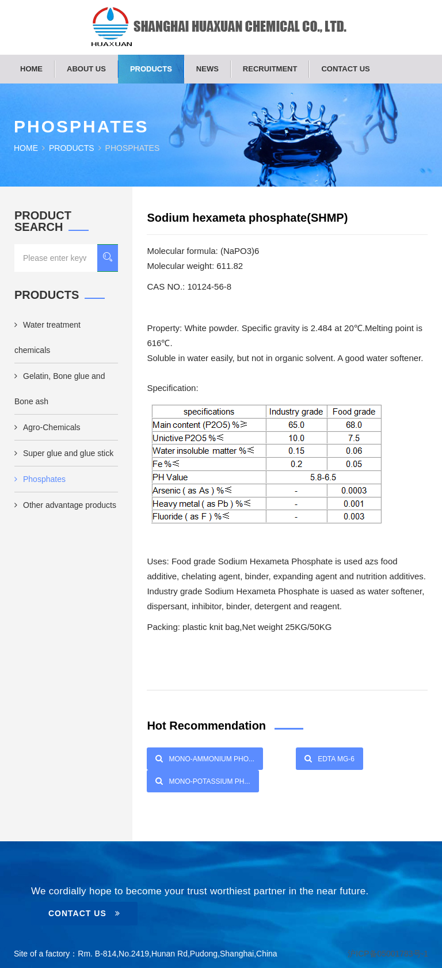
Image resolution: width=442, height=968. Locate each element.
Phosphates (40, 479)
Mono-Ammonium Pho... (204, 758)
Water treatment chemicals (47, 337)
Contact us (345, 68)
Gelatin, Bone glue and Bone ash (59, 388)
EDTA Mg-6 (329, 758)
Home (31, 68)
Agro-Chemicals (47, 427)
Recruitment (270, 68)
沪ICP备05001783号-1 (388, 953)
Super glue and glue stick (63, 453)
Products (151, 68)
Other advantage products (65, 505)
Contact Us (84, 913)
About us (86, 68)
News (207, 68)
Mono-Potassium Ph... (202, 781)
